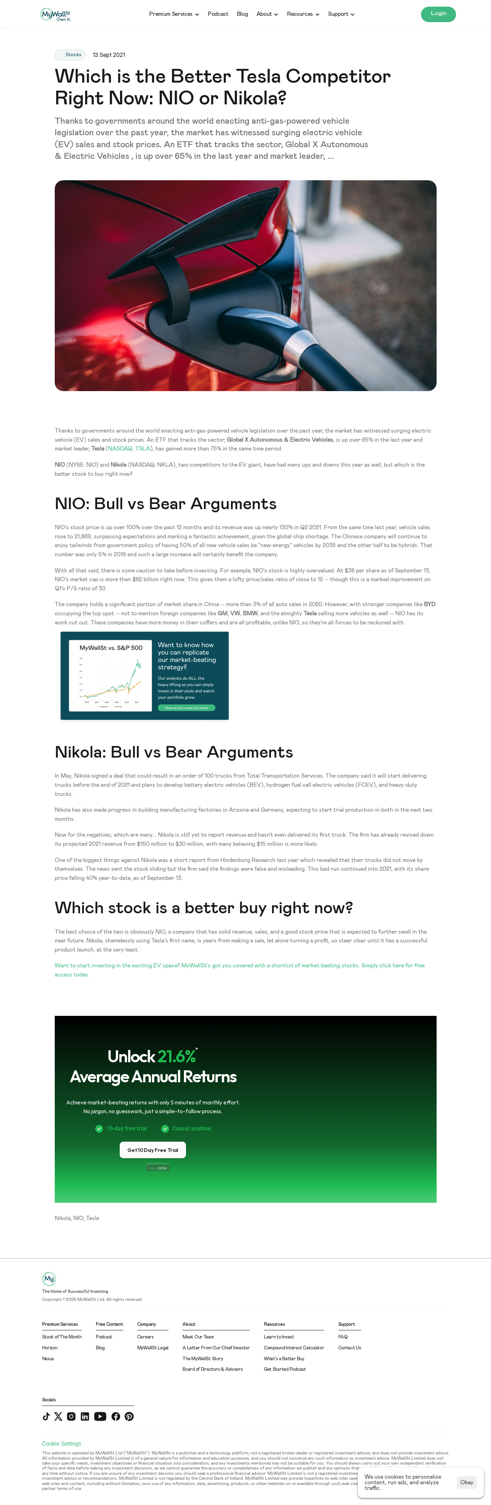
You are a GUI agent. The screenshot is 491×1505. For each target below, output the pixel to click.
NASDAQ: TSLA (129, 449)
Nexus (48, 1359)
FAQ (343, 1337)
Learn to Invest (279, 1337)
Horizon (50, 1348)
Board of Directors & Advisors (213, 1369)
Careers (145, 1337)
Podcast (218, 14)
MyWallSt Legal (152, 1348)
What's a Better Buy (284, 1359)
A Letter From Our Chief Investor (216, 1348)
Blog (242, 14)
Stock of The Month (62, 1337)
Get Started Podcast (285, 1369)
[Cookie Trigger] (61, 1444)
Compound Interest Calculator (294, 1348)
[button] (153, 1150)
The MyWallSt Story (203, 1359)
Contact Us (349, 1348)
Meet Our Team (198, 1337)
